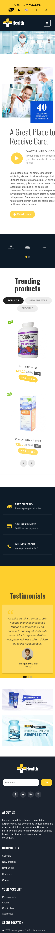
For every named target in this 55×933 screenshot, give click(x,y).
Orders (5, 902)
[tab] (13, 300)
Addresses (7, 913)
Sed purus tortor (26, 367)
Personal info (9, 897)
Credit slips (8, 908)
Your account (12, 889)
